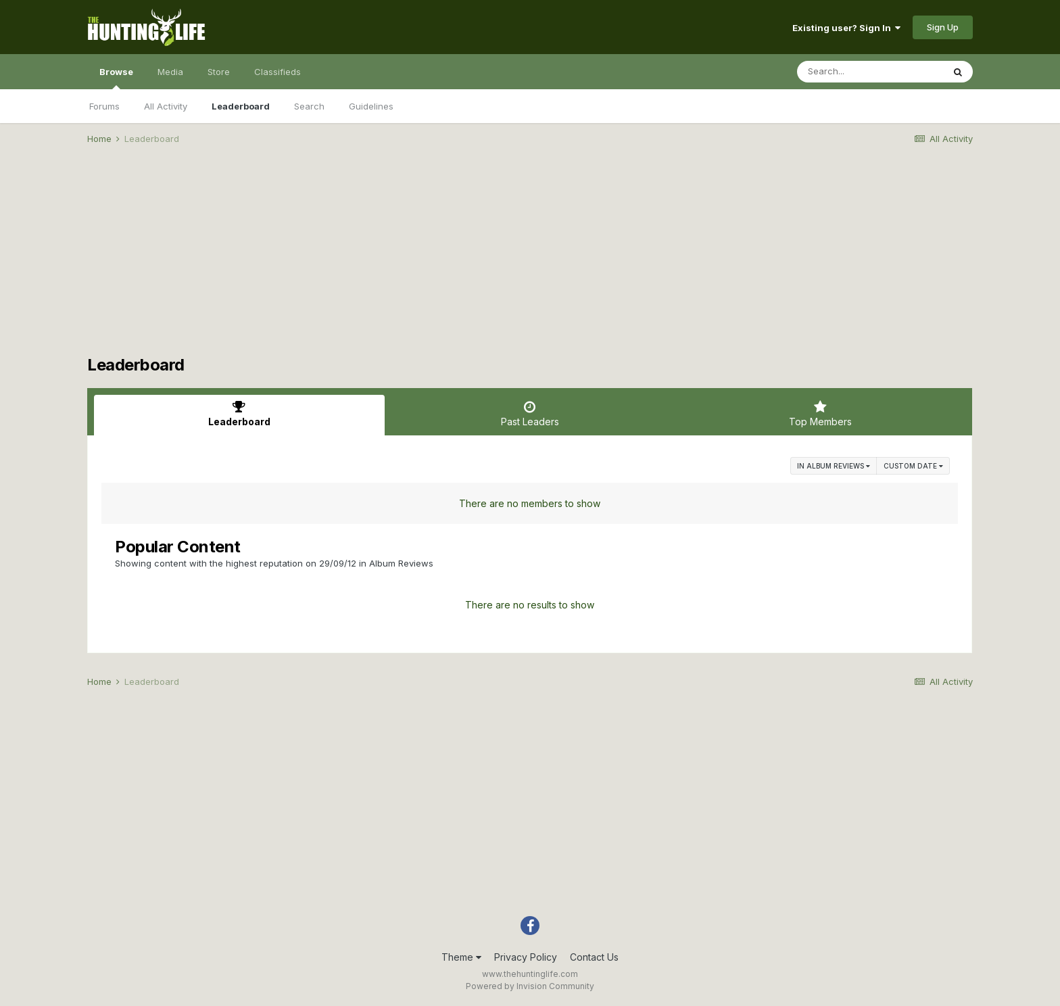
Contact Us (594, 957)
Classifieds (277, 71)
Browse (116, 77)
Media (170, 71)
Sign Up (943, 27)
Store (219, 71)
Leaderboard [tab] (239, 413)
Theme (461, 957)
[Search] (870, 71)
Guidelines (371, 106)
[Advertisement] (530, 261)
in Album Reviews (833, 466)
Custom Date (913, 466)
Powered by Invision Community (530, 986)
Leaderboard (241, 106)
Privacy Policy (525, 957)
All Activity (165, 106)
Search (309, 106)
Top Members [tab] (820, 413)
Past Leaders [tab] (530, 413)
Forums (104, 106)
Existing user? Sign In (846, 27)
